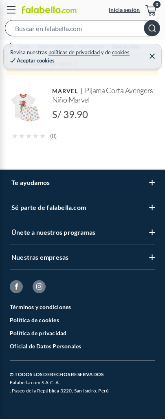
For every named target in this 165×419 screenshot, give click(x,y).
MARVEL (65, 90)
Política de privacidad (38, 333)
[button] (82, 30)
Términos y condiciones (40, 306)
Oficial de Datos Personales (45, 346)
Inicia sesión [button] (124, 9)
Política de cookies (34, 319)
